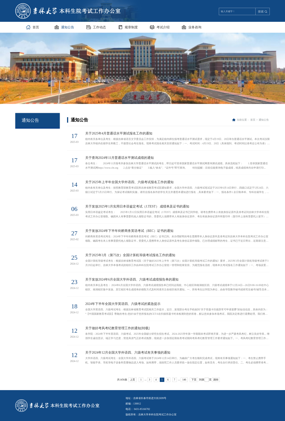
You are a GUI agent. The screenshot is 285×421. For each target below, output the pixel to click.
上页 (132, 379)
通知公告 (264, 119)
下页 (193, 379)
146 (184, 379)
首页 (252, 119)
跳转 (215, 379)
